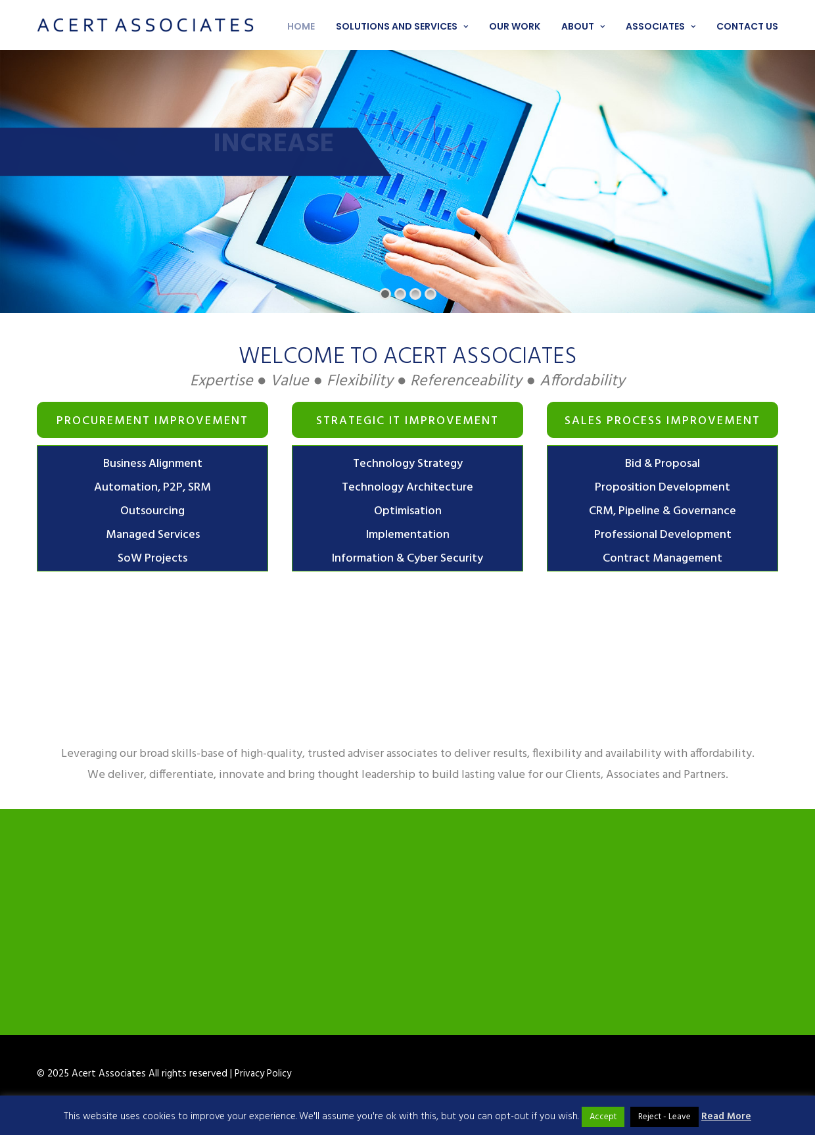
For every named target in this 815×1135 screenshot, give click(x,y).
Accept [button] (603, 1117)
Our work (514, 26)
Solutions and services (402, 26)
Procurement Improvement (152, 421)
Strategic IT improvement (407, 421)
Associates (660, 26)
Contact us (747, 26)
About (583, 26)
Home (301, 26)
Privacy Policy (263, 1074)
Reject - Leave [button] (664, 1117)
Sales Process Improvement (662, 421)
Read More (726, 1116)
